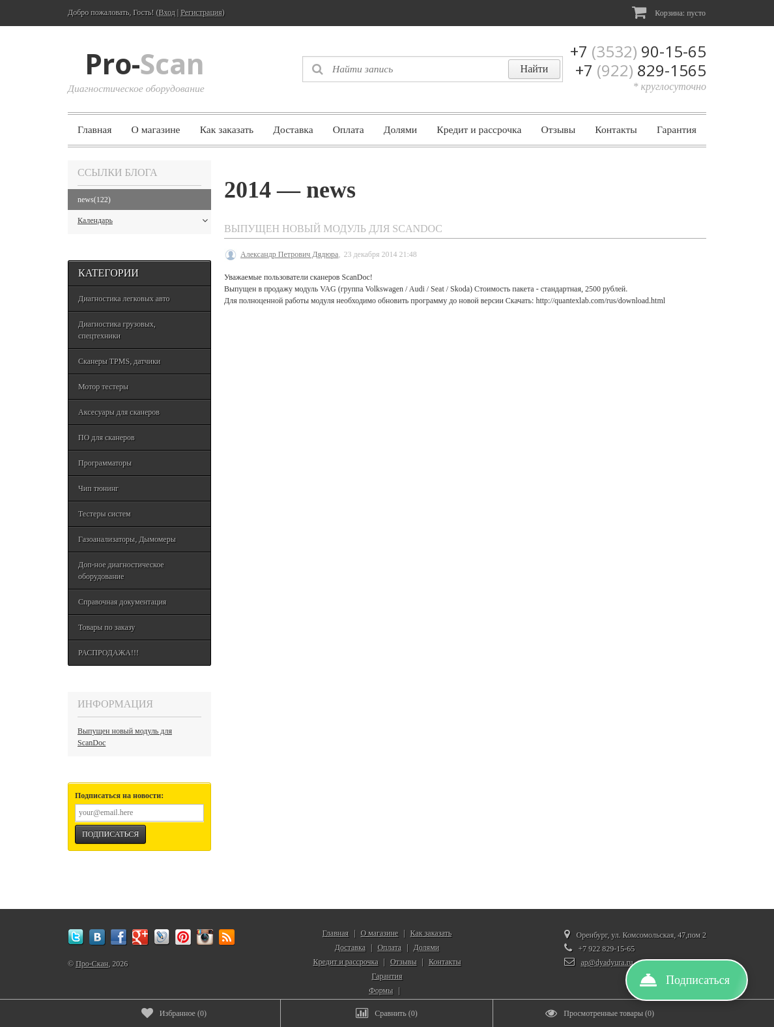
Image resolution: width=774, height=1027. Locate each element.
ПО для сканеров (106, 437)
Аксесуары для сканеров (119, 412)
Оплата (348, 129)
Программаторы (105, 463)
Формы (381, 990)
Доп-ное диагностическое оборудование (121, 570)
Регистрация (201, 12)
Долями (400, 129)
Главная (94, 129)
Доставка (293, 129)
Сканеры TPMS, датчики (119, 361)
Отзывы (558, 129)
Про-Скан (92, 963)
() (174, 1013)
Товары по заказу (106, 627)
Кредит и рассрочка (479, 129)
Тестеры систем (104, 513)
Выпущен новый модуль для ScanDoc (125, 736)
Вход (167, 12)
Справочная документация (122, 601)
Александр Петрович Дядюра (289, 254)
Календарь (143, 220)
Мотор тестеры (103, 386)
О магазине (156, 129)
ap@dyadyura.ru (607, 962)
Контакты (616, 129)
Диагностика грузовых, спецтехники (117, 330)
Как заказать (227, 129)
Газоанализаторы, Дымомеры (127, 539)
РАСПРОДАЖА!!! (108, 652)
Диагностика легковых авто (124, 298)
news (94, 199)
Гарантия (676, 129)
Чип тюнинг (98, 488)
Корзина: (669, 12)
